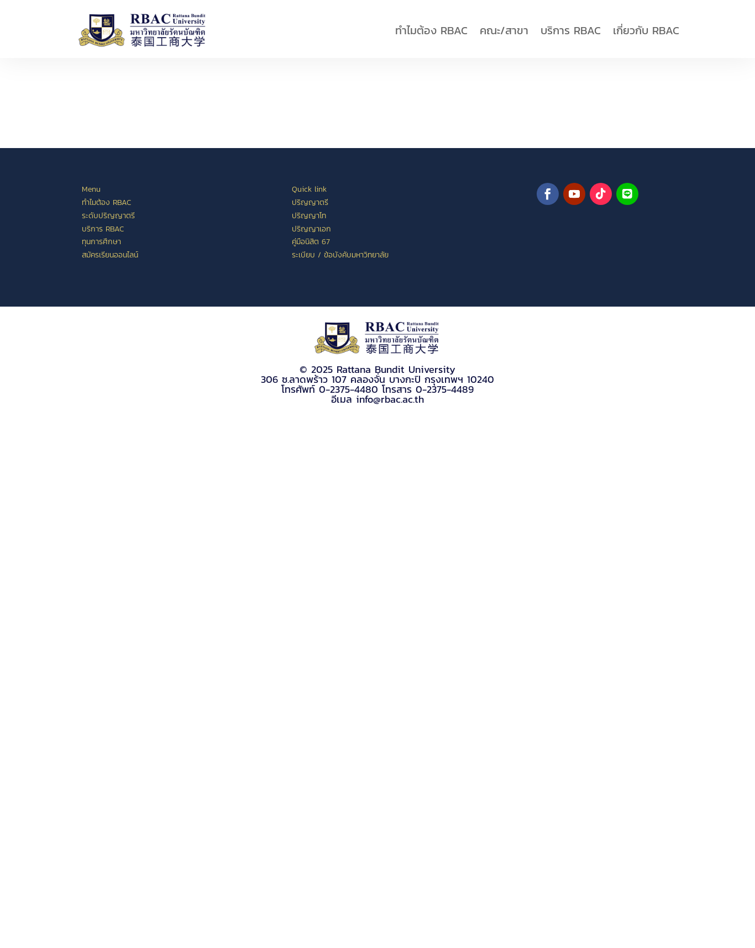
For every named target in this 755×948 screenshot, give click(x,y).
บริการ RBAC (571, 30)
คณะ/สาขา (504, 30)
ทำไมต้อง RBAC (431, 30)
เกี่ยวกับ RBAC (646, 30)
